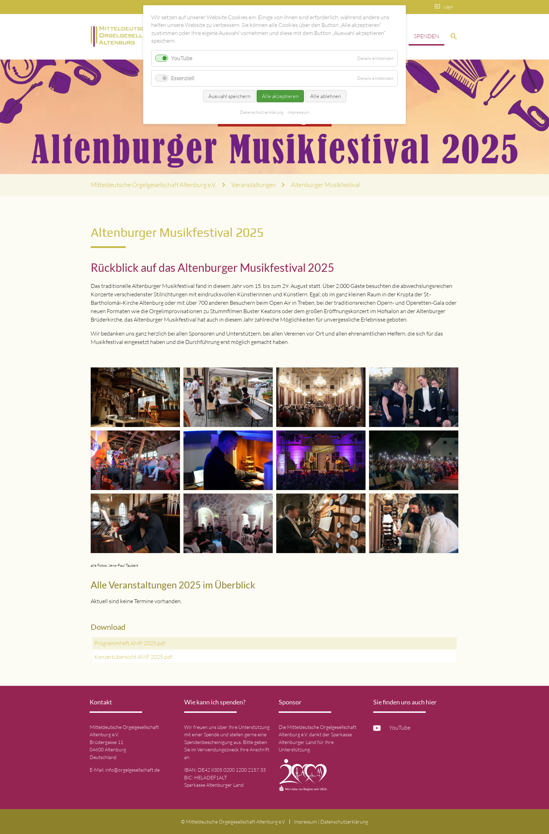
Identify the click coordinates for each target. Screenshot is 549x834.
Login (448, 6)
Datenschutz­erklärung (344, 822)
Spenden (426, 36)
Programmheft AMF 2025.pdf (129, 643)
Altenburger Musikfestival (325, 184)
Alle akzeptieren (280, 96)
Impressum (305, 822)
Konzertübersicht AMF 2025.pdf (133, 656)
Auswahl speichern (229, 96)
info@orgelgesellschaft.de (132, 770)
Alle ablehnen (325, 96)
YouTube (399, 727)
